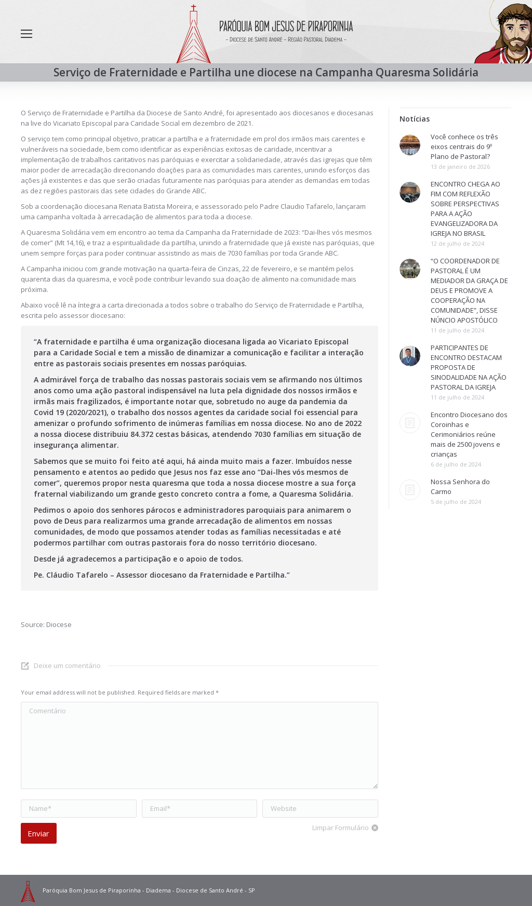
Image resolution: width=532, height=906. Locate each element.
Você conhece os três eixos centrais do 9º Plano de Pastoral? (464, 146)
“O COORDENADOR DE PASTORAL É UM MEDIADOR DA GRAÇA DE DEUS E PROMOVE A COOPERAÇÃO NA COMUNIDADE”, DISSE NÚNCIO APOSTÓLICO (469, 290)
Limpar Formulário (340, 827)
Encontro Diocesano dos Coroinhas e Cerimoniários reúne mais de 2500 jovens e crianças (469, 434)
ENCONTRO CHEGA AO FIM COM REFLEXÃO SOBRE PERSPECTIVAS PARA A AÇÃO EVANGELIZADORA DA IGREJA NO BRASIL (465, 208)
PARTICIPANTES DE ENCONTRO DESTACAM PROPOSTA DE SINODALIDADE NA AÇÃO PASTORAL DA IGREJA (469, 367)
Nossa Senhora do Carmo (460, 486)
